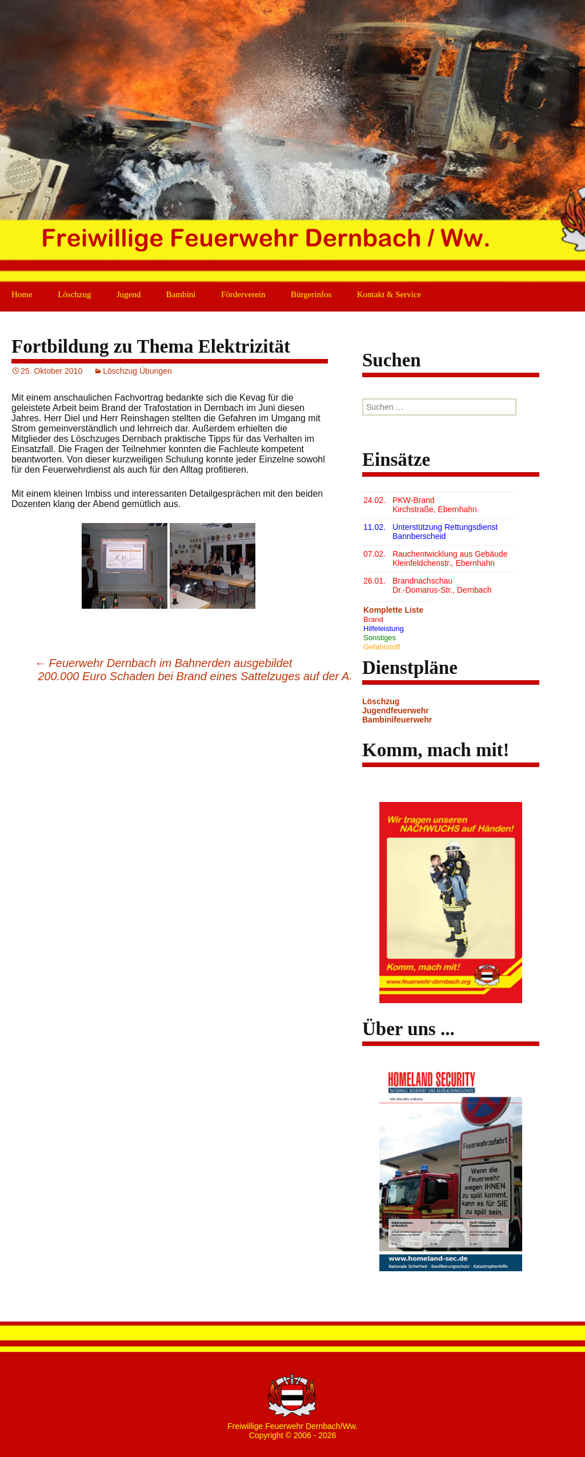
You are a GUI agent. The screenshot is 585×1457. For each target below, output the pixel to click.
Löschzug (74, 294)
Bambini (181, 294)
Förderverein (243, 294)
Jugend (129, 294)
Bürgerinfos (311, 294)
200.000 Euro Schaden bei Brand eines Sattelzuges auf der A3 (204, 676)
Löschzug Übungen (137, 371)
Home (22, 294)
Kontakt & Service (389, 294)
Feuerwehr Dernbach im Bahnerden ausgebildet (163, 663)
